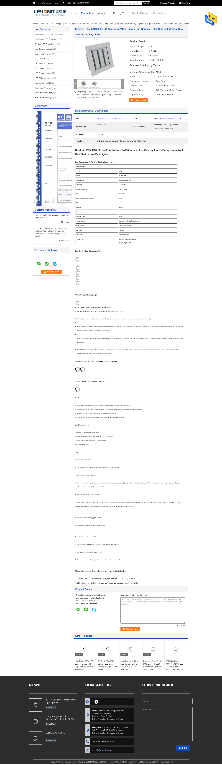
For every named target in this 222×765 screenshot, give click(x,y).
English (186, 3)
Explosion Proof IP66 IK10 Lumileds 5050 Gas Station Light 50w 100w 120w (152, 665)
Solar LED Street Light (44, 88)
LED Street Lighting (43, 49)
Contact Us (159, 13)
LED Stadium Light (42, 63)
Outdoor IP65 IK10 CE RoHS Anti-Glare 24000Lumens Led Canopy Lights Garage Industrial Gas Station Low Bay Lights (99, 95)
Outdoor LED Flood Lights (45, 44)
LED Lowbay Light (42, 68)
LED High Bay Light (43, 54)
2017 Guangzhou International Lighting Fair (61, 701)
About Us (103, 13)
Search (146, 3)
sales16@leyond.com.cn (47, 3)
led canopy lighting (88, 583)
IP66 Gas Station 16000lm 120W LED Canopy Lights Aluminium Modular (174, 665)
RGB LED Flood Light (44, 97)
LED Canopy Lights (59, 23)
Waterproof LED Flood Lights (47, 34)
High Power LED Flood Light (47, 39)
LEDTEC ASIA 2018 (55, 732)
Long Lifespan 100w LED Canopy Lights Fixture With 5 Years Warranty (129, 665)
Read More (51, 707)
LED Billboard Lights (43, 78)
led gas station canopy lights (125, 583)
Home (73, 13)
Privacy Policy (55, 762)
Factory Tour (120, 13)
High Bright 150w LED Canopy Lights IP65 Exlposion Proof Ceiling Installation (84, 665)
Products (86, 13)
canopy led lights (105, 583)
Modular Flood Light (43, 92)
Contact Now (140, 100)
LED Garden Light (42, 83)
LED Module (40, 58)
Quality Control (140, 13)
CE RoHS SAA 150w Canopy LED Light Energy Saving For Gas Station (107, 665)
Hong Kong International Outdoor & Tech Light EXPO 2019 (60, 718)
